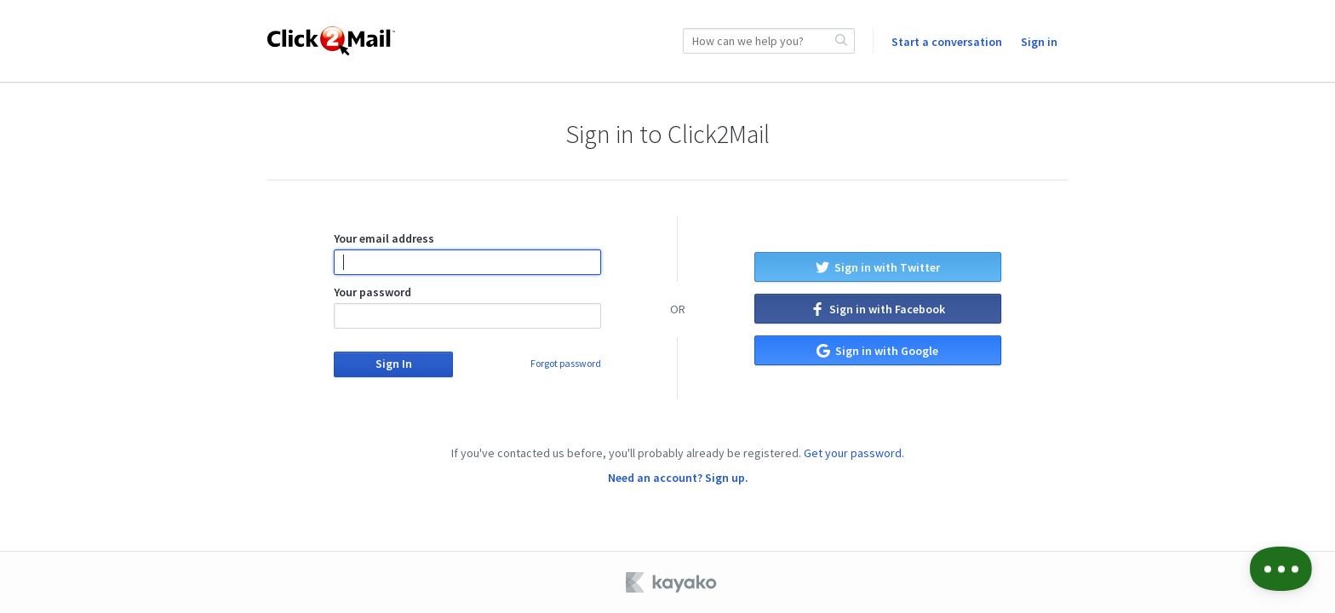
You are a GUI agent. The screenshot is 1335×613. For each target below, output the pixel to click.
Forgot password (565, 363)
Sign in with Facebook (878, 309)
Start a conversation (946, 41)
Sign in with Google (877, 350)
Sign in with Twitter (878, 267)
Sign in (1039, 41)
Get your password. (854, 453)
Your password (467, 306)
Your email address (467, 253)
